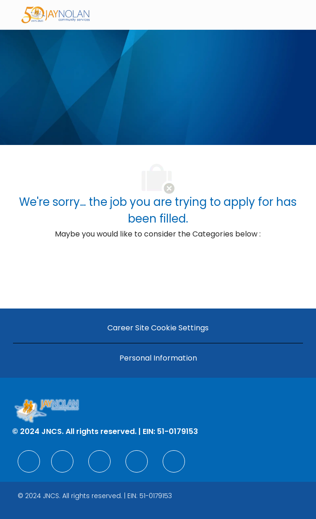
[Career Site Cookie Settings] (158, 328)
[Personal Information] (158, 358)
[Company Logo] (55, 14)
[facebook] (29, 461)
